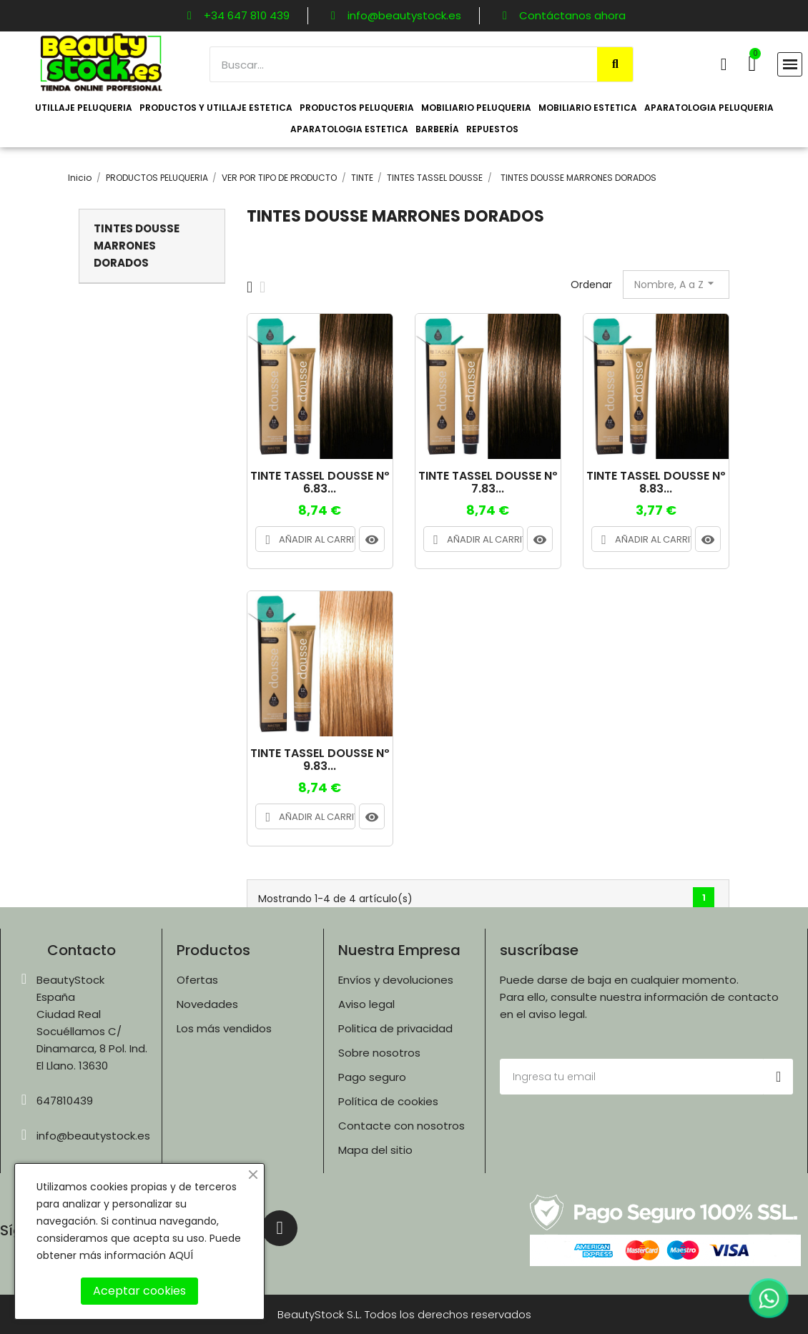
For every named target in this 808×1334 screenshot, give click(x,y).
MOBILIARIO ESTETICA (587, 108)
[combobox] (396, 64)
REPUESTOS (492, 129)
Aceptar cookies (139, 1291)
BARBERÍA (437, 129)
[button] (752, 63)
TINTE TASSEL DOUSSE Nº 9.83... (320, 759)
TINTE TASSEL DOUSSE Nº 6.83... (320, 482)
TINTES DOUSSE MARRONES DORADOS (136, 245)
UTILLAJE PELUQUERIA (83, 108)
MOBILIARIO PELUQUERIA (476, 108)
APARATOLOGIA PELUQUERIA (709, 108)
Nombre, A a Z (676, 284)
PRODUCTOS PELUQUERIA (357, 108)
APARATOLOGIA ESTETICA (349, 129)
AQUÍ (181, 1255)
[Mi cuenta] (724, 64)
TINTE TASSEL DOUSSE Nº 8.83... (656, 482)
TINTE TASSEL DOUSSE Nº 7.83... (488, 482)
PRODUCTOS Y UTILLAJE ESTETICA (215, 108)
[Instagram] (279, 1228)
